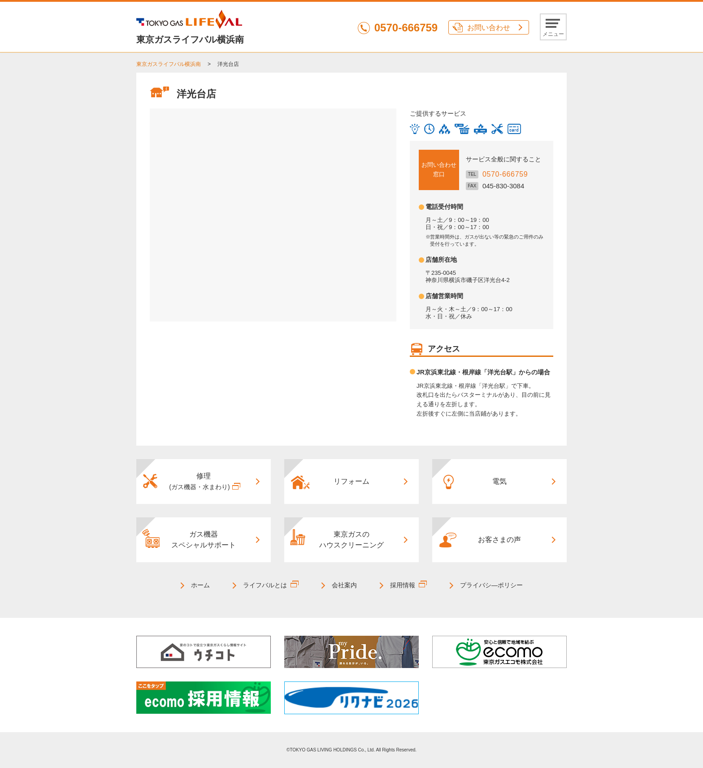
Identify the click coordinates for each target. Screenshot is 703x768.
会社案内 (344, 585)
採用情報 (402, 585)
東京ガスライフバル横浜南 (168, 64)
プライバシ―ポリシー (491, 585)
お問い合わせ (488, 27)
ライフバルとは (265, 585)
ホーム (200, 585)
